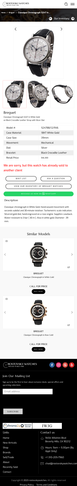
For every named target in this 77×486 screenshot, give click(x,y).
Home (3, 13)
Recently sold (10, 467)
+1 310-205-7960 (54, 457)
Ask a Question (56, 178)
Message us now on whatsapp (38, 193)
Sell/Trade (8, 457)
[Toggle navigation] (72, 4)
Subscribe (13, 411)
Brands (7, 452)
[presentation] (23, 401)
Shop (5, 447)
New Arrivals (10, 442)
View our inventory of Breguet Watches (38, 186)
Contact (7, 472)
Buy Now (38, 291)
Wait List (21, 178)
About (6, 462)
